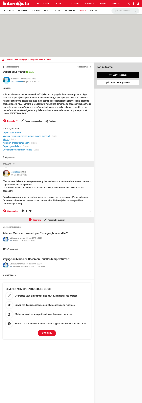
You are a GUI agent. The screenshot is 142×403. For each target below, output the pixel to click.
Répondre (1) (12, 121)
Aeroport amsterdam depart (16, 143)
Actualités (42, 3)
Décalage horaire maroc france (17, 149)
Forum (9, 60)
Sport (59, 3)
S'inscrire (47, 333)
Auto (103, 3)
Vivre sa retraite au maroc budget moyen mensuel (26, 136)
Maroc (48, 60)
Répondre (36, 220)
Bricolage (9, 11)
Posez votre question (33, 121)
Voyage (82, 11)
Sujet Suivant (82, 67)
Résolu (31, 72)
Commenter (12, 211)
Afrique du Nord (36, 60)
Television (69, 11)
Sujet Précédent (12, 67)
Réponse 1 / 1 (9, 164)
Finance (89, 3)
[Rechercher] (125, 11)
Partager (51, 121)
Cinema (93, 11)
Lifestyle (22, 11)
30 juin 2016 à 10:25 (31, 81)
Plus (116, 3)
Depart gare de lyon (12, 146)
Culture (74, 3)
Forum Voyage (21, 60)
